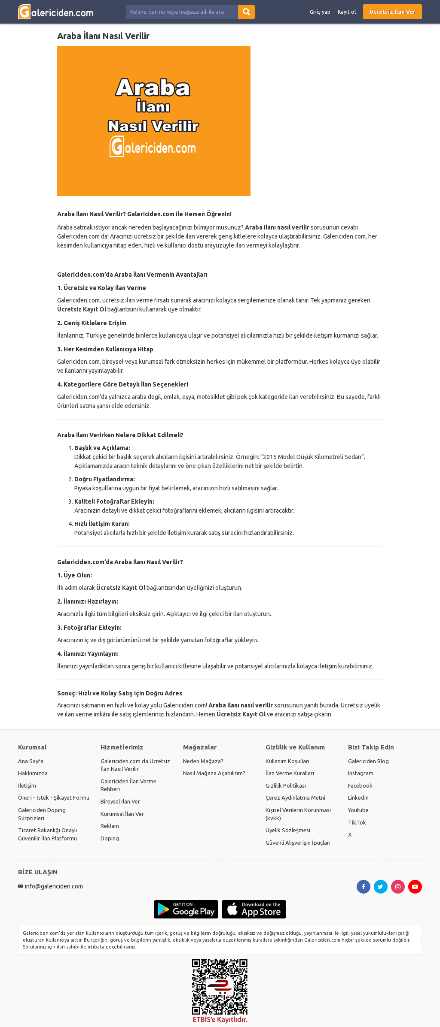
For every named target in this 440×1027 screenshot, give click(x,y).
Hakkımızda (33, 773)
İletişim (27, 785)
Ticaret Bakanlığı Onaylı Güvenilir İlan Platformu (47, 834)
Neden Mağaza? (203, 761)
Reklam (110, 826)
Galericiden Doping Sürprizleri (42, 814)
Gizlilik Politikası (286, 785)
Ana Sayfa (30, 761)
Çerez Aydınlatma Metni (295, 797)
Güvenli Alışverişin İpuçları (298, 843)
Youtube (358, 810)
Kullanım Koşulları (287, 761)
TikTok (357, 822)
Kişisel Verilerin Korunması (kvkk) (298, 814)
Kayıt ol (347, 12)
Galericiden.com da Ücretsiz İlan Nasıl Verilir (135, 765)
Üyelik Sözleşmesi (288, 830)
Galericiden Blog (368, 761)
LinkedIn (358, 797)
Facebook (360, 785)
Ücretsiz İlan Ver (393, 12)
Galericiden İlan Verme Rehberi (128, 785)
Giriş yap (320, 12)
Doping (110, 838)
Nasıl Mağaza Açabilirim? (214, 773)
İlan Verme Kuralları (290, 773)
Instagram (360, 773)
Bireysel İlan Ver (120, 801)
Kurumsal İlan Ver (122, 814)
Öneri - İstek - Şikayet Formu (53, 797)
